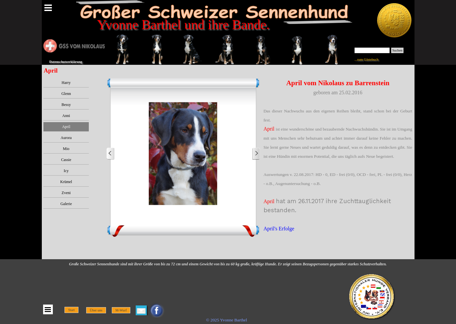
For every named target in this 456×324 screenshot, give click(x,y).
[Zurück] (110, 153)
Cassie (66, 159)
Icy (66, 170)
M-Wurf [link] (121, 310)
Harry (66, 82)
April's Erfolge (278, 228)
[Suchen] (372, 50)
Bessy (66, 104)
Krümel (66, 181)
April (66, 126)
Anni (66, 115)
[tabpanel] (337, 160)
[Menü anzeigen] (48, 8)
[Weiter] (256, 153)
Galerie (66, 204)
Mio (66, 148)
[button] (183, 153)
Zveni (66, 193)
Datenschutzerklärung (65, 62)
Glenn (66, 93)
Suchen (397, 50)
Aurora (66, 137)
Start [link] (71, 310)
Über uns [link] (96, 310)
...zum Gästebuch (367, 59)
